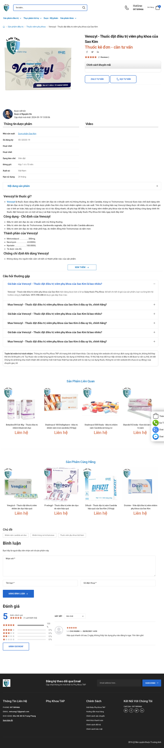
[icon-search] (83, 8)
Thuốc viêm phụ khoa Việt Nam (72, 535)
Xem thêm (80, 267)
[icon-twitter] (92, 52)
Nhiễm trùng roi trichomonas (43, 535)
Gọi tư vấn (125, 79)
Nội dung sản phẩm (19, 185)
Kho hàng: (7, 716)
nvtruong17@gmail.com (19, 712)
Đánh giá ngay (16, 646)
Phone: (6, 707)
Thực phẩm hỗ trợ (31, 18)
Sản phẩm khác (67, 18)
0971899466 (138, 9)
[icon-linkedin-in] (98, 52)
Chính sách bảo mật (94, 729)
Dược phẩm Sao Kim (27, 134)
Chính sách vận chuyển (95, 716)
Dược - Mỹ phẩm (51, 18)
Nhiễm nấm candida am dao (16, 535)
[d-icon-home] (4, 27)
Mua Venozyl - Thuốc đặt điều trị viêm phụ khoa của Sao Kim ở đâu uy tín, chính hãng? (57, 304)
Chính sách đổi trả (93, 725)
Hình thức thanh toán (94, 720)
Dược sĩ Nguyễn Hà (23, 114)
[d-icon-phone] (127, 8)
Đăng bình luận (17, 593)
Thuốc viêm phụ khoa (36, 27)
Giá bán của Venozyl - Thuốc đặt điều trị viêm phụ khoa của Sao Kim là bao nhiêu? (55, 283)
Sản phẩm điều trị (11, 18)
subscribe (151, 683)
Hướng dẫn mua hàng (95, 712)
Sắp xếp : (59, 616)
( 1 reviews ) (103, 57)
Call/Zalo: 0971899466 (133, 706)
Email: (6, 712)
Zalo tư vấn (97, 79)
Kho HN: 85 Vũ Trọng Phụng (24, 716)
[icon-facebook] (87, 52)
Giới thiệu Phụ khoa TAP (95, 707)
